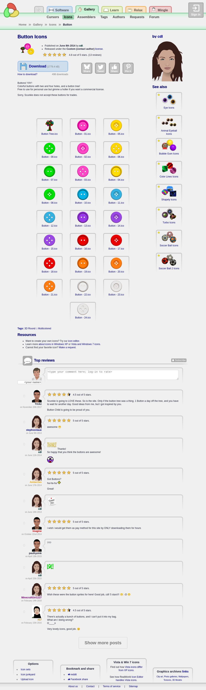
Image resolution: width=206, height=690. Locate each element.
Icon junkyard (28, 674)
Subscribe (180, 360)
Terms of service (112, 686)
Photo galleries (170, 676)
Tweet (100, 68)
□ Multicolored (43, 328)
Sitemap (133, 686)
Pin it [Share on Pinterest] (128, 68)
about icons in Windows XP (53, 344)
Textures (167, 680)
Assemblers (86, 17)
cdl (81, 45)
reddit (72, 674)
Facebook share (78, 679)
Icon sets (25, 669)
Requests (137, 17)
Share (86, 68)
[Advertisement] (83, 105)
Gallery (37, 24)
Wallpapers (183, 676)
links (185, 671)
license (99, 49)
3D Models (177, 680)
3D (25, 328)
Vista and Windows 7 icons (85, 344)
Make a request (67, 347)
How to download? (27, 74)
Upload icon (27, 679)
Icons (68, 17)
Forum (154, 17)
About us (73, 686)
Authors (119, 17)
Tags (104, 17)
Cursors (53, 17)
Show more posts (102, 642)
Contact (90, 686)
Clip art (160, 676)
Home (23, 24)
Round (31, 328)
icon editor (73, 341)
